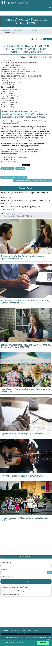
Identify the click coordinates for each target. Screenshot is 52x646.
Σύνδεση (26, 581)
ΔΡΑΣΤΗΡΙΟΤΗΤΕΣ (7, 168)
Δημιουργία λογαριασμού (11, 595)
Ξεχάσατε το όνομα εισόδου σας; (13, 591)
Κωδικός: (3, 570)
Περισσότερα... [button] (21, 642)
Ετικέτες (30, 630)
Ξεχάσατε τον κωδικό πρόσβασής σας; (15, 587)
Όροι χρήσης (14, 630)
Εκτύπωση (47, 39)
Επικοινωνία (4, 630)
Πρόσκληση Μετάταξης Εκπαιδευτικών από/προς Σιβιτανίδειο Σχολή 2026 (22, 257)
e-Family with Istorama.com (26, 634)
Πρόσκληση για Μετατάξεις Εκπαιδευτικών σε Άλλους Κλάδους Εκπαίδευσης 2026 (24, 301)
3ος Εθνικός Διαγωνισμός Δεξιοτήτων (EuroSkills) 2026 (24, 433)
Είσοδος (37, 630)
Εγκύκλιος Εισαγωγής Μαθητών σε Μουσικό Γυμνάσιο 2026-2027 (24, 519)
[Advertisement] (26, 540)
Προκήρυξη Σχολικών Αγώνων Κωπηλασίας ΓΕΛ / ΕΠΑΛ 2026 (25, 200)
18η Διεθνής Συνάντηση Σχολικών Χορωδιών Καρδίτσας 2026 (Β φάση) (25, 390)
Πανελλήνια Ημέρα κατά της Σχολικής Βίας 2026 (20, 206)
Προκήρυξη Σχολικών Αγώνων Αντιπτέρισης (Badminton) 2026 (24, 193)
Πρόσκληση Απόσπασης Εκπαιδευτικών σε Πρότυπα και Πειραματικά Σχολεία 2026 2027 (25, 346)
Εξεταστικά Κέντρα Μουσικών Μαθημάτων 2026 (22, 476)
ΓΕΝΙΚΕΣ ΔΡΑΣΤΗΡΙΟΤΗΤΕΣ (28, 31)
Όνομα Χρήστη (5, 563)
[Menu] (50, 8)
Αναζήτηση (23, 630)
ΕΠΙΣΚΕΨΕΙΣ (20, 168)
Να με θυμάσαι (8, 577)
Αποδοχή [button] (43, 642)
